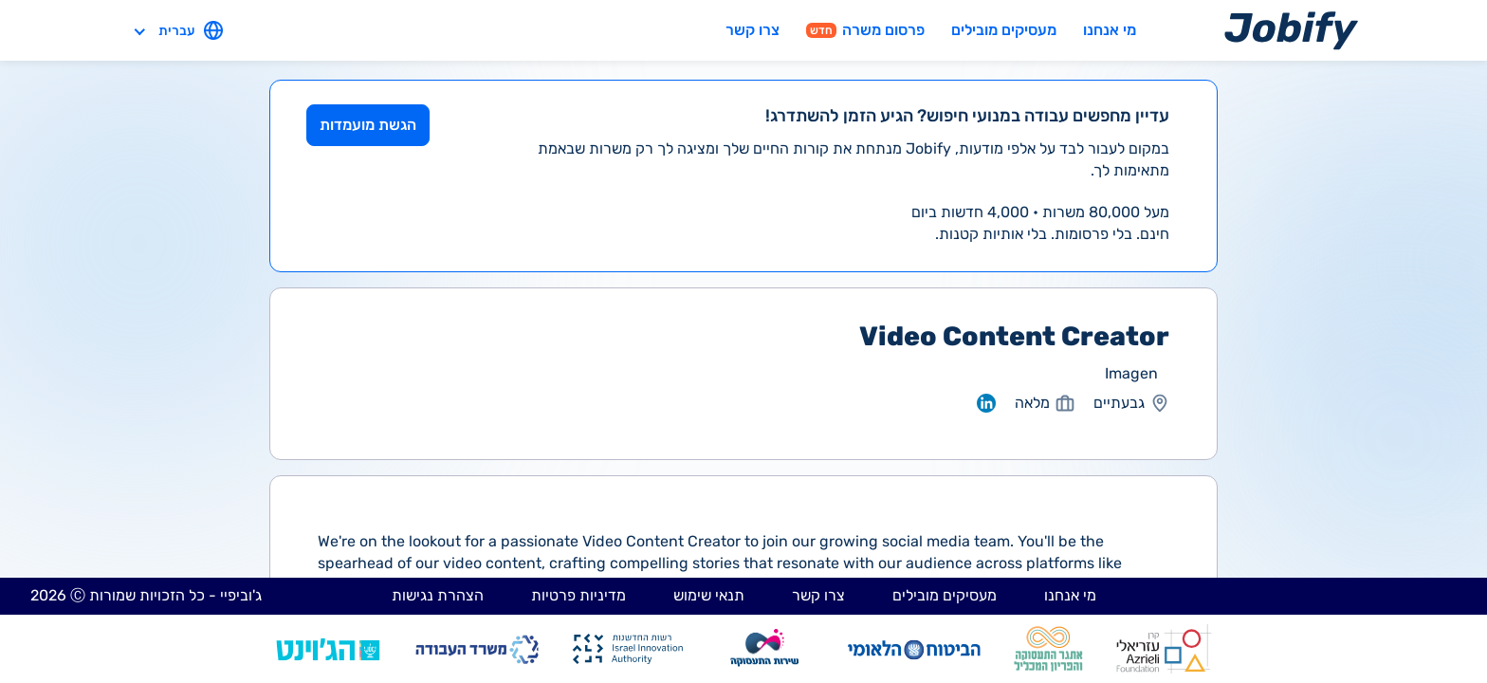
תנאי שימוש (708, 595)
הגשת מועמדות (368, 125)
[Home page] (1291, 30)
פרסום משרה (865, 30)
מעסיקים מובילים (1003, 30)
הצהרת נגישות (438, 595)
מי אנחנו (1109, 30)
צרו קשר (752, 30)
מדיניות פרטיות (578, 595)
